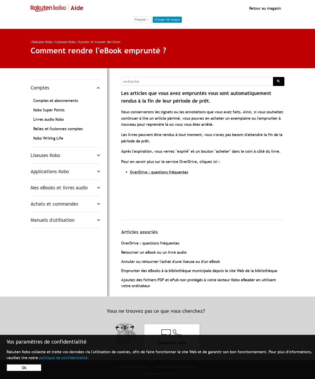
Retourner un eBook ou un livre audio (154, 252)
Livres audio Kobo (48, 119)
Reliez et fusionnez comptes (58, 128)
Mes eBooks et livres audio (59, 188)
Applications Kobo (50, 172)
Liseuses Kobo (66, 42)
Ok (24, 367)
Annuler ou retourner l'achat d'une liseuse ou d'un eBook (170, 261)
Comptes (40, 88)
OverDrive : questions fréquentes (159, 172)
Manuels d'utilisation (53, 220)
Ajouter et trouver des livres (99, 42)
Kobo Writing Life (48, 138)
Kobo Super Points (49, 109)
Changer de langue (167, 19)
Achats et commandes (54, 204)
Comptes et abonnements (55, 100)
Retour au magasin (264, 8)
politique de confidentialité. (64, 357)
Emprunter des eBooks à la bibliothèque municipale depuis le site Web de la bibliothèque (199, 270)
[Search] (197, 81)
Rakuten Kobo (42, 42)
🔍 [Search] (278, 81)
